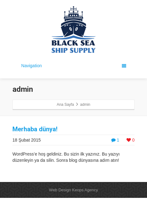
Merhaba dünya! (34, 129)
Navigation (73, 65)
